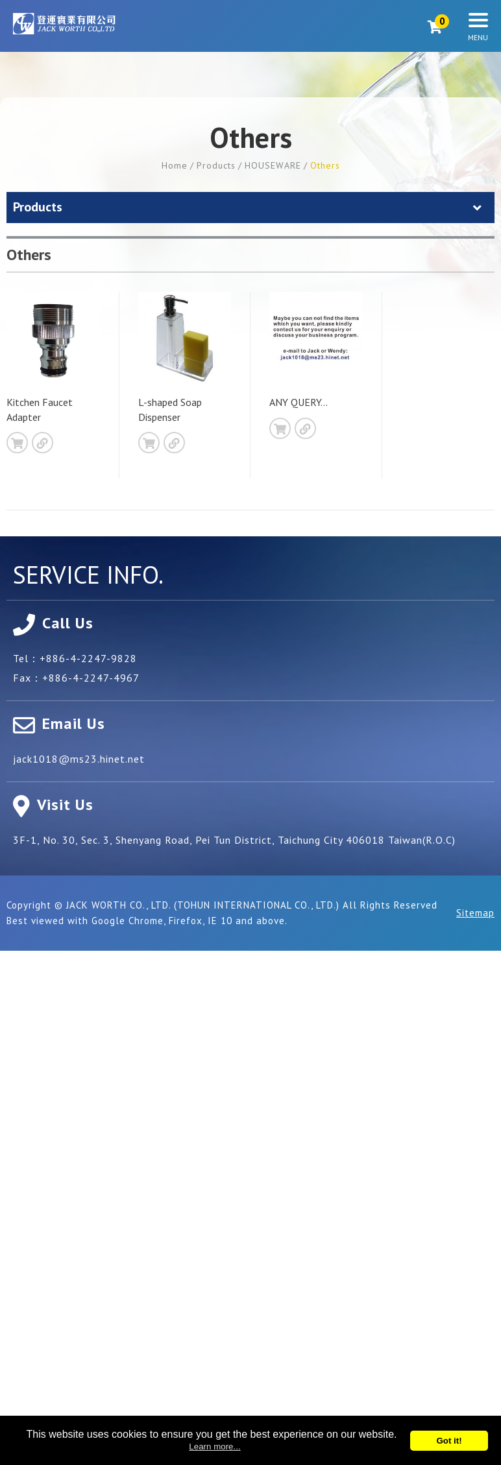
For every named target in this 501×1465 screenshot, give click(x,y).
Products (216, 165)
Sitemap (475, 913)
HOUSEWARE (273, 165)
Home (175, 165)
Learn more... (214, 1446)
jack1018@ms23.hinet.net (79, 758)
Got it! (448, 1441)
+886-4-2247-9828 (88, 658)
